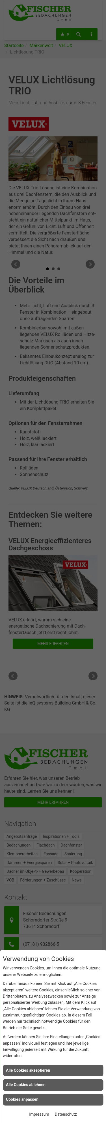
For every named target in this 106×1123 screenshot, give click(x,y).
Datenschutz (66, 1114)
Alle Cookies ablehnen (26, 1084)
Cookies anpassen (22, 1099)
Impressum (39, 1114)
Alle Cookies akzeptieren (28, 1070)
